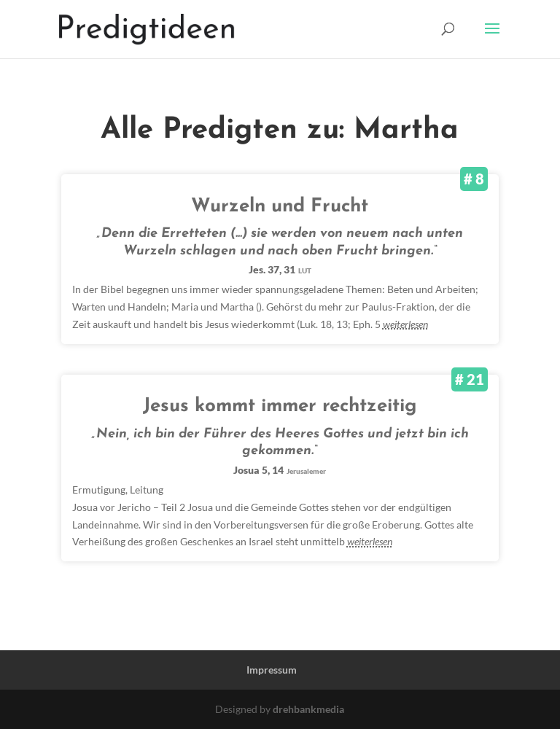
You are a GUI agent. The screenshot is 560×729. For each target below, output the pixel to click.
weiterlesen (405, 324)
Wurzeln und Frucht (279, 207)
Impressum (271, 669)
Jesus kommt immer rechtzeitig (279, 406)
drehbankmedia (308, 709)
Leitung (146, 489)
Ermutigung (98, 489)
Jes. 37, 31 (280, 269)
